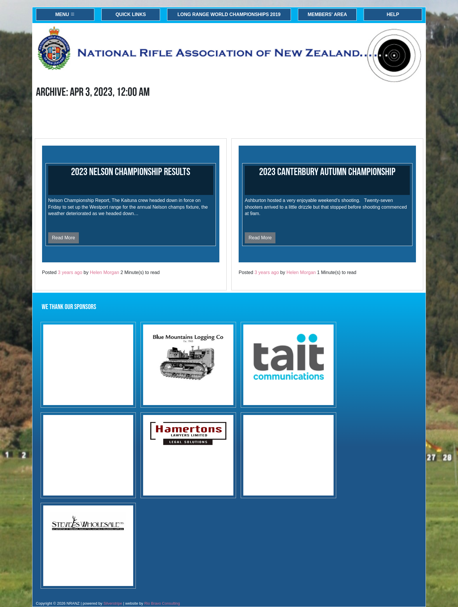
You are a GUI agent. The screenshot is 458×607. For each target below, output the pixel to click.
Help (393, 14)
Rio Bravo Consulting (162, 603)
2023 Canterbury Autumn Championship (327, 172)
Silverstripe (112, 603)
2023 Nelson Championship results (130, 172)
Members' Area (327, 14)
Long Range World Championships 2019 (229, 14)
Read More (63, 237)
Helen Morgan (104, 272)
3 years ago (70, 272)
